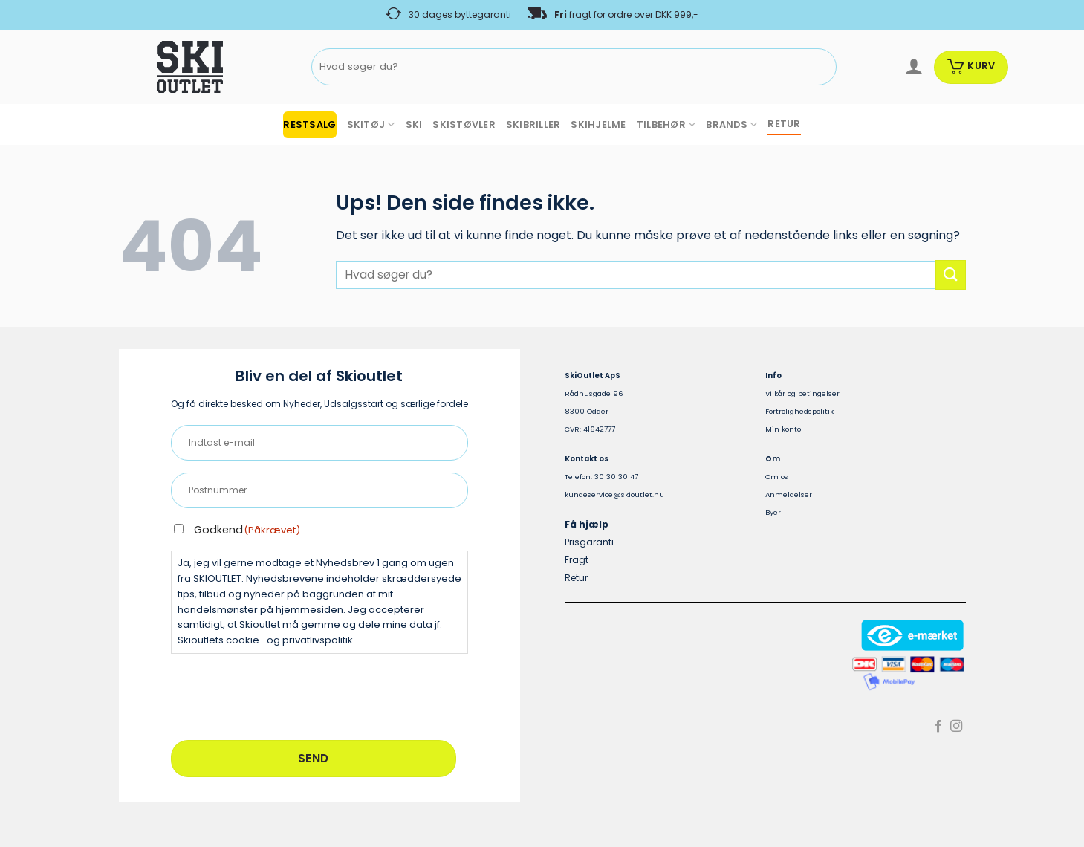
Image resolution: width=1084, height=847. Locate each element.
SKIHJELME (598, 124)
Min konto (783, 429)
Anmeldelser (788, 494)
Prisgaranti (589, 542)
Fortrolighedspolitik (799, 411)
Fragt (576, 560)
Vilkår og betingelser (802, 393)
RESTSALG (309, 124)
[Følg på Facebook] (938, 726)
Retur (576, 577)
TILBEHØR (666, 124)
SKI (414, 124)
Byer (773, 512)
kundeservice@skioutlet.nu (614, 494)
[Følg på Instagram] (956, 726)
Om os (776, 476)
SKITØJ (371, 124)
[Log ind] (913, 66)
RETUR (783, 123)
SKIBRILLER (533, 124)
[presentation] (284, 695)
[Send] (823, 67)
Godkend (247, 529)
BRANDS (731, 124)
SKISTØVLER (464, 124)
